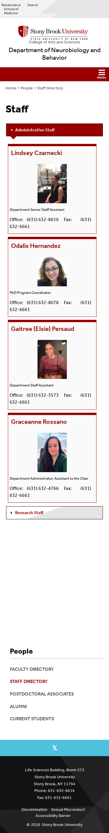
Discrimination (34, 809)
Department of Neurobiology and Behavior (55, 53)
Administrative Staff (35, 130)
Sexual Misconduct (68, 809)
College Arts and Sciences (54, 42)
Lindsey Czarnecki (36, 153)
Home (11, 88)
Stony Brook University (62, 824)
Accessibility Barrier (53, 815)
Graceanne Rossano (39, 422)
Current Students (32, 718)
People (27, 88)
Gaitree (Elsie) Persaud (42, 329)
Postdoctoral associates (42, 694)
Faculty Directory (32, 669)
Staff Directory (50, 88)
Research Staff (29, 512)
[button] (54, 74)
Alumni (18, 706)
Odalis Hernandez (35, 246)
